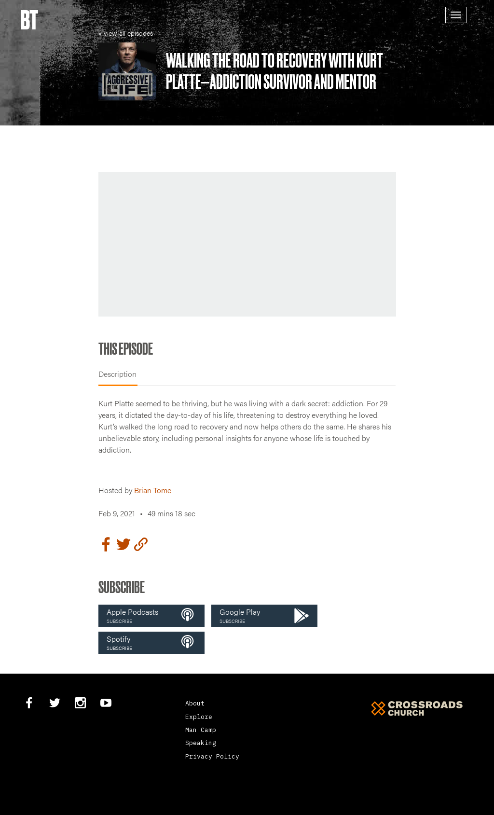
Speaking (200, 742)
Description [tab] (117, 373)
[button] (151, 616)
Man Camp (200, 729)
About (195, 703)
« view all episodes (125, 33)
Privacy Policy (212, 756)
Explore (198, 716)
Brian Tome (152, 490)
